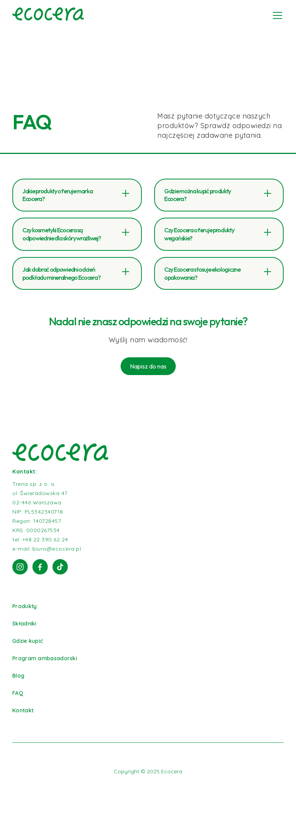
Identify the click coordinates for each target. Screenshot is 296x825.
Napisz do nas (148, 366)
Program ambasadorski (44, 658)
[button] (276, 15)
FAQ (17, 693)
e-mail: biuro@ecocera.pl (46, 548)
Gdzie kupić (27, 640)
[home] (48, 15)
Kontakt (23, 710)
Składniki (24, 623)
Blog (18, 675)
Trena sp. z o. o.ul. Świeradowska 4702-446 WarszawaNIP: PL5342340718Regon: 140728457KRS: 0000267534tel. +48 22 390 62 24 (40, 511)
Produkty (24, 606)
